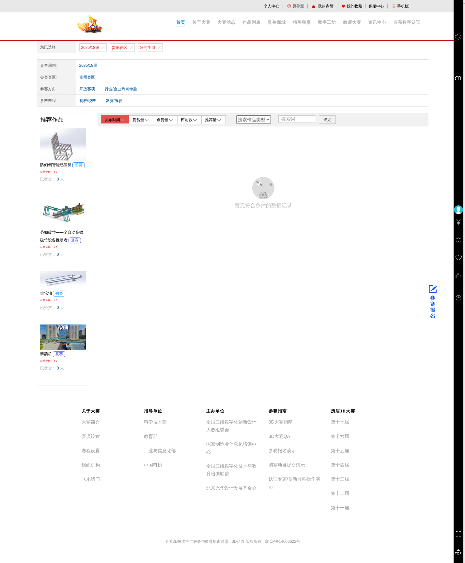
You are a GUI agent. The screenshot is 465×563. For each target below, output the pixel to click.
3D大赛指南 (281, 422)
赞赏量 (140, 119)
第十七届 (340, 422)
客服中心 (376, 6)
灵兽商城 (277, 22)
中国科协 (153, 465)
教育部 (151, 436)
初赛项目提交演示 (287, 465)
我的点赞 (323, 6)
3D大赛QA (279, 436)
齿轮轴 (52, 293)
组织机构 (91, 465)
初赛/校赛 (87, 100)
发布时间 (114, 120)
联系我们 (91, 479)
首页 (180, 22)
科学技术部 (155, 422)
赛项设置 (91, 436)
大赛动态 (226, 22)
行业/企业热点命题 (121, 89)
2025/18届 (88, 65)
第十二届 (340, 493)
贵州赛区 (87, 77)
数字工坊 (327, 22)
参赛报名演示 (282, 450)
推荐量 (213, 119)
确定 (327, 119)
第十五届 (340, 450)
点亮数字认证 (407, 22)
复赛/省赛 (114, 100)
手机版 (400, 6)
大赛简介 (91, 422)
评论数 (189, 119)
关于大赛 (201, 22)
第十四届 (340, 465)
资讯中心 (377, 22)
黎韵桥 (52, 354)
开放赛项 (87, 89)
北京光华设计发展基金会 (231, 488)
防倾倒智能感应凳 (62, 165)
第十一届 (340, 507)
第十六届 (340, 436)
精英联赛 (302, 22)
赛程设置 (91, 450)
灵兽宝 (295, 6)
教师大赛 (352, 22)
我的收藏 (351, 6)
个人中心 (271, 6)
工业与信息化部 (160, 450)
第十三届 (340, 479)
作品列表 (251, 22)
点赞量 (165, 119)
